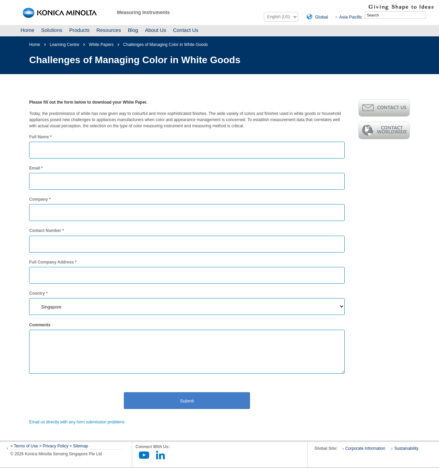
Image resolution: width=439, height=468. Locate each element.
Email (36, 168)
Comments (39, 325)
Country (38, 293)
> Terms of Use (24, 446)
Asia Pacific (350, 17)
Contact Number (46, 230)
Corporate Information (365, 448)
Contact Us (185, 30)
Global (321, 17)
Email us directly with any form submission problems (76, 422)
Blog (133, 30)
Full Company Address (52, 262)
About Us (155, 30)
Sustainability (406, 448)
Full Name (40, 136)
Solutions (51, 30)
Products (79, 30)
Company (40, 199)
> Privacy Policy (53, 446)
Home (27, 30)
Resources (108, 30)
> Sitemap (79, 446)
